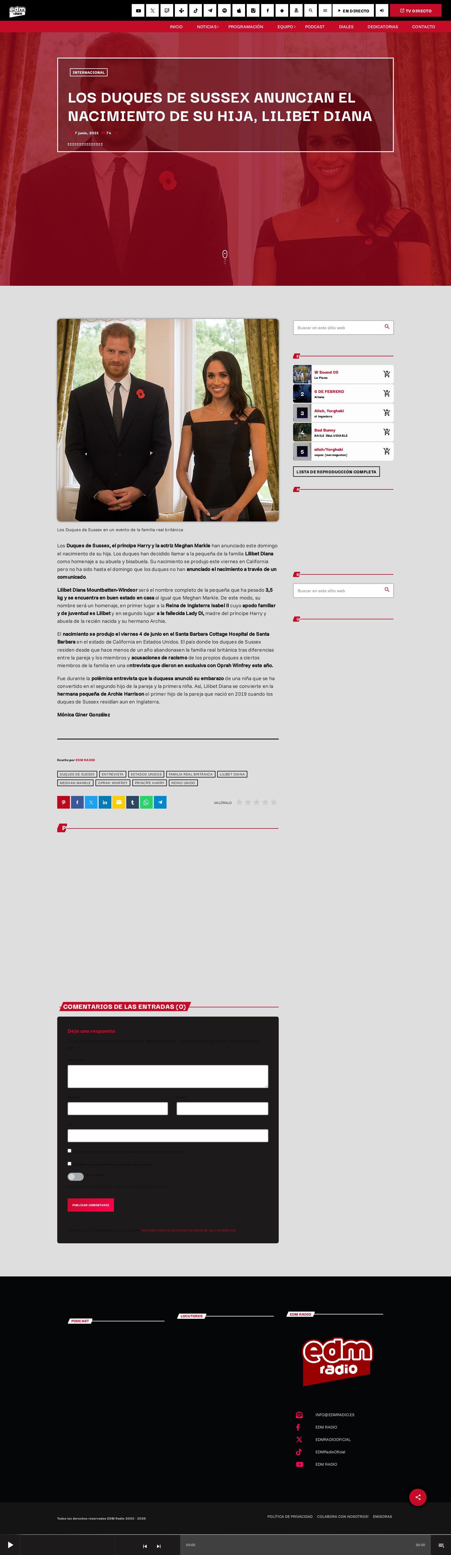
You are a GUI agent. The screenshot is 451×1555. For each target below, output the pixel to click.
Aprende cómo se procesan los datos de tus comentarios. (189, 1230)
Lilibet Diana (232, 774)
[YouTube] (138, 10)
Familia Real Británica (191, 774)
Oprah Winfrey (113, 783)
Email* (181, 1097)
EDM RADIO (85, 759)
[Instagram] (253, 10)
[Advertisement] (225, 201)
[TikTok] (195, 10)
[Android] (282, 10)
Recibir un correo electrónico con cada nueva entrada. (113, 1164)
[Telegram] (210, 10)
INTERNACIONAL (89, 72)
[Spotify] (224, 10)
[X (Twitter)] (152, 10)
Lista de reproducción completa (336, 471)
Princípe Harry (149, 783)
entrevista (113, 774)
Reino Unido (183, 783)
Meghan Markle (75, 783)
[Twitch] (166, 10)
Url (70, 1124)
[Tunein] (181, 10)
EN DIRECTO (353, 10)
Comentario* (77, 1060)
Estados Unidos (146, 774)
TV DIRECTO (416, 10)
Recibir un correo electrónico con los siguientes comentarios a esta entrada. (129, 1151)
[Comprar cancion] (386, 374)
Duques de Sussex (77, 774)
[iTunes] (238, 10)
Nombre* (74, 1097)
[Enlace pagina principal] (17, 10)
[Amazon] (296, 10)
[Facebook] (267, 10)
